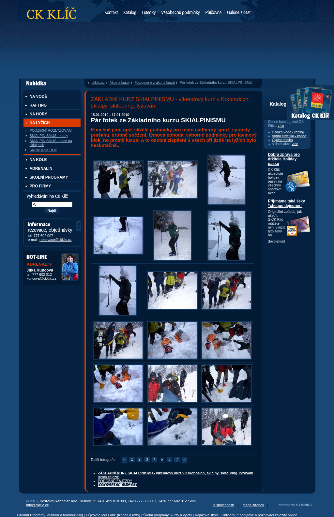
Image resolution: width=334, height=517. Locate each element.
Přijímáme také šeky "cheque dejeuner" (286, 203)
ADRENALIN (41, 168)
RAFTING (38, 105)
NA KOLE (38, 159)
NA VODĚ (38, 96)
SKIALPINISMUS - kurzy (49, 136)
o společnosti (223, 505)
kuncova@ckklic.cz (41, 278)
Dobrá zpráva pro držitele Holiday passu (284, 159)
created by (296, 505)
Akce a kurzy (120, 82)
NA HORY (38, 114)
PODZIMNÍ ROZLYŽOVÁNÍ (51, 130)
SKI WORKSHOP (43, 150)
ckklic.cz (98, 82)
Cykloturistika (282, 140)
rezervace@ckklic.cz (55, 240)
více (281, 125)
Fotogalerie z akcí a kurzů (155, 82)
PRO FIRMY (40, 186)
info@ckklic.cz (37, 505)
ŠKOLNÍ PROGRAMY (49, 177)
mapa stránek (253, 505)
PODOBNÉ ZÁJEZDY (115, 481)
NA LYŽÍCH (40, 123)
